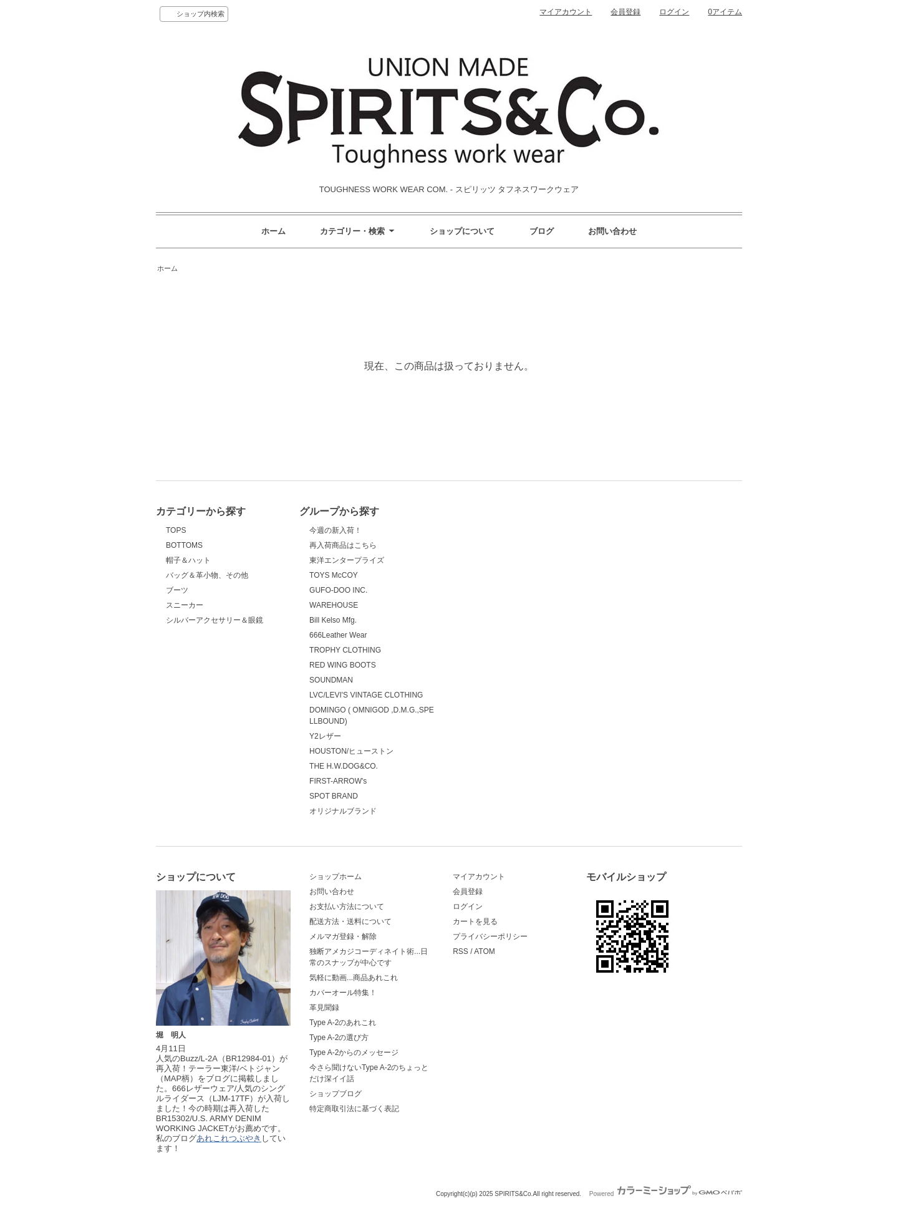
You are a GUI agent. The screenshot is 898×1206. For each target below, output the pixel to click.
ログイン (674, 11)
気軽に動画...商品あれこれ (353, 977)
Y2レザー (325, 736)
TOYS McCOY (333, 575)
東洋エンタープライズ (346, 560)
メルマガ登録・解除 (343, 936)
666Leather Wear (338, 635)
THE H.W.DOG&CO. (343, 766)
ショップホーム (335, 876)
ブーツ (177, 590)
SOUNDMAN (331, 680)
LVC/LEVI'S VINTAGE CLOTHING (366, 695)
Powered (665, 1193)
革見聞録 (324, 1007)
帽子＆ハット (188, 560)
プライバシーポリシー (490, 936)
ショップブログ (335, 1093)
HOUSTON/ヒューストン (351, 751)
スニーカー (184, 605)
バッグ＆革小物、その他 (207, 575)
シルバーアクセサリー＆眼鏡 (214, 620)
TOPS (176, 530)
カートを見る (475, 921)
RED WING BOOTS (342, 665)
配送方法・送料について (350, 921)
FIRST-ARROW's (338, 781)
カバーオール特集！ (343, 992)
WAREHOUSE (333, 605)
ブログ (541, 231)
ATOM (484, 951)
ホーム (273, 231)
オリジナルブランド (343, 811)
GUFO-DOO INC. (338, 590)
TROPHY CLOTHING (345, 650)
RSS (460, 951)
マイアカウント (565, 11)
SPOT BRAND (333, 796)
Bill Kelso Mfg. (333, 620)
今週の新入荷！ (335, 530)
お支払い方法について (346, 906)
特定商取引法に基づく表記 (354, 1108)
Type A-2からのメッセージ (353, 1052)
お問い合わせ (612, 231)
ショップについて (462, 231)
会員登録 (625, 11)
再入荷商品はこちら (343, 545)
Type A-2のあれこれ (342, 1022)
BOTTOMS (184, 545)
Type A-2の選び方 (339, 1037)
